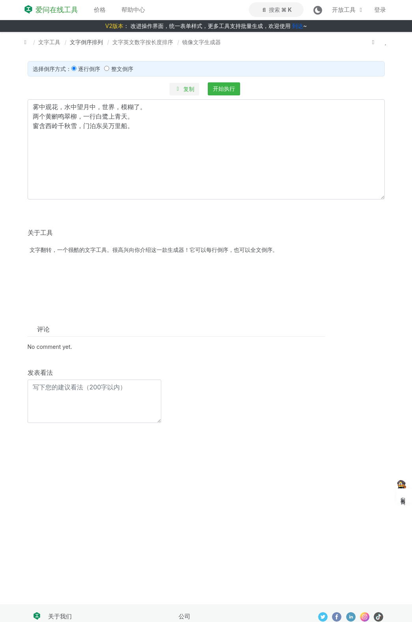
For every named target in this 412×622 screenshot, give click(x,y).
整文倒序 (122, 68)
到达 (297, 25)
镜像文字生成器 (201, 42)
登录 (380, 9)
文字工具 (49, 42)
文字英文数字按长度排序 (142, 42)
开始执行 (224, 88)
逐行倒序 (89, 68)
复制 (184, 89)
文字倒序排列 (86, 42)
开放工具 (348, 9)
